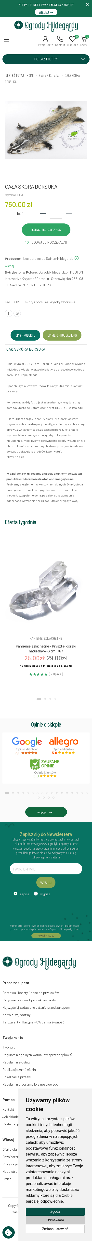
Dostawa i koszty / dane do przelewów (30, 993)
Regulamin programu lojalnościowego (30, 1084)
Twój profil (10, 1047)
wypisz (45, 894)
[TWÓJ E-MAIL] (46, 868)
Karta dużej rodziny (16, 1015)
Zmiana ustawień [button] (55, 1229)
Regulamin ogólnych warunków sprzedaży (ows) (37, 1055)
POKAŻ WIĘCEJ (46, 935)
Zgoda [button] (55, 1211)
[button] (45, 41)
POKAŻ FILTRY (61, 59)
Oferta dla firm (13, 1149)
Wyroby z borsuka (62, 302)
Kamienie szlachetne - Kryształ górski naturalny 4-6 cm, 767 (46, 648)
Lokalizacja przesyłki (17, 1077)
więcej (45, 812)
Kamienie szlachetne (45, 638)
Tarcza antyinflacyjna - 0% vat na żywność (33, 1022)
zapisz (24, 894)
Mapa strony (11, 1171)
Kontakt (8, 1109)
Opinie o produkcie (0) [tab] (62, 335)
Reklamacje (11, 1124)
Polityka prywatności (17, 1164)
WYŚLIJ (45, 883)
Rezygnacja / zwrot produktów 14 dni (29, 1000)
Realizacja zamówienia (19, 1069)
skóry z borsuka (36, 302)
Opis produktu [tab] (25, 335)
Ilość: (20, 213)
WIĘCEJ (46, 12)
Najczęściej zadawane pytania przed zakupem (36, 1007)
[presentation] (47, 909)
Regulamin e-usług (16, 1062)
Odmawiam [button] (55, 1220)
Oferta (7, 1179)
